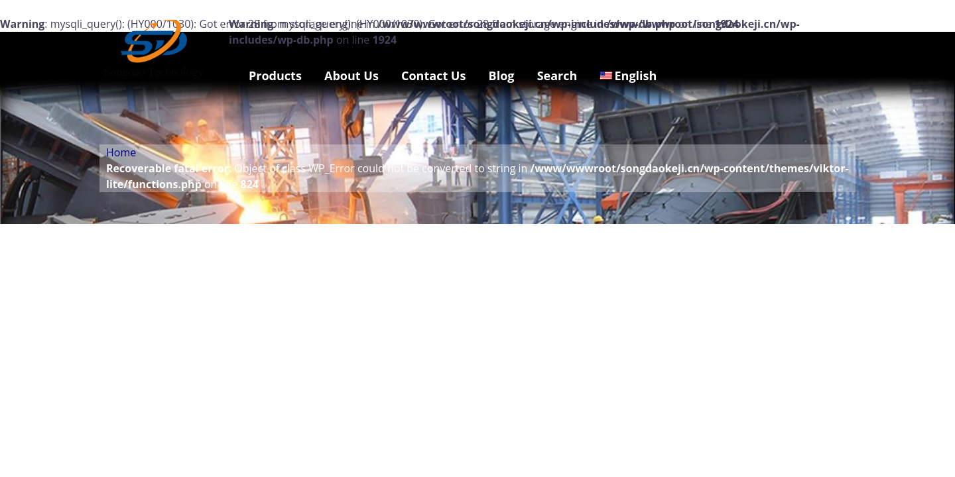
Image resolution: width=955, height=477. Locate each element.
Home (121, 152)
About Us (351, 75)
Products (275, 75)
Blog (502, 75)
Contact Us (433, 75)
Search (557, 75)
